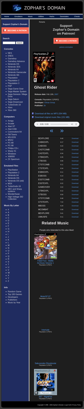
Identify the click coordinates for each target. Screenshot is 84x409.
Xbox (10, 107)
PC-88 (10, 143)
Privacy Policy (76, 405)
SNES (10, 56)
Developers (13, 297)
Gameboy (12, 59)
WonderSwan (14, 194)
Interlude (45, 330)
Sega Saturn (13, 99)
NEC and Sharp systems (15, 190)
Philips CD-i (13, 148)
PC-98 (10, 145)
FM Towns (12, 134)
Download (75, 138)
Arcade (11, 123)
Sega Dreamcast (15, 102)
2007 (56, 94)
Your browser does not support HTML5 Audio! (56, 123)
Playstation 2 (13, 80)
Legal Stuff (68, 405)
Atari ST (11, 126)
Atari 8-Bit (12, 129)
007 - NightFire (45, 397)
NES (10, 53)
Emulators (18, 16)
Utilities (41, 16)
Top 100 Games (15, 294)
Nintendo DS (13, 64)
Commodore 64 (15, 132)
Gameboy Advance (16, 61)
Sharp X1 (12, 151)
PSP (10, 86)
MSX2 (10, 140)
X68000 (11, 156)
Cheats (77, 16)
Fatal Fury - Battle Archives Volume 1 (45, 262)
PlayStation (13, 170)
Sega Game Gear (15, 89)
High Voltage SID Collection (15, 198)
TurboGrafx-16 (14, 105)
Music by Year (14, 302)
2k (45, 106)
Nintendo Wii (13, 75)
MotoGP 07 (45, 296)
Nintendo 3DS (14, 67)
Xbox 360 (12, 110)
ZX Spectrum (13, 159)
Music (30, 16)
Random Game (14, 292)
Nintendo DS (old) (16, 181)
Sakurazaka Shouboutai (45, 363)
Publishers (12, 300)
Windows (12, 154)
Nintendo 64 (13, 69)
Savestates (64, 16)
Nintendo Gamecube (17, 72)
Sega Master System (17, 91)
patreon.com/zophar (66, 47)
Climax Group (49, 103)
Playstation (13, 78)
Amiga (10, 121)
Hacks (51, 16)
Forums (42, 22)
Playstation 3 (13, 83)
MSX (10, 183)
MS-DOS (12, 137)
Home (6, 16)
